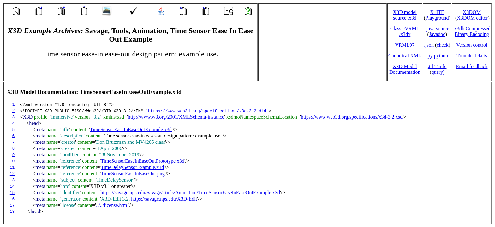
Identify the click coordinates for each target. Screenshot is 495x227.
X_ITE (437, 12)
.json (429, 45)
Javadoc (437, 34)
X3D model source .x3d (405, 14)
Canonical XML (404, 55)
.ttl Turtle (437, 66)
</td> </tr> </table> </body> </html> (247, 153)
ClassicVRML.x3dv (404, 31)
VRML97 (404, 45)
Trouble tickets (472, 55)
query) (437, 72)
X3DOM (472, 12)
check (442, 45)
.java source (437, 28)
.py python (437, 55)
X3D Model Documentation (404, 69)
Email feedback (471, 66)
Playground (437, 17)
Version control (471, 45)
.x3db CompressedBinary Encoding (472, 31)
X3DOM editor (472, 17)
